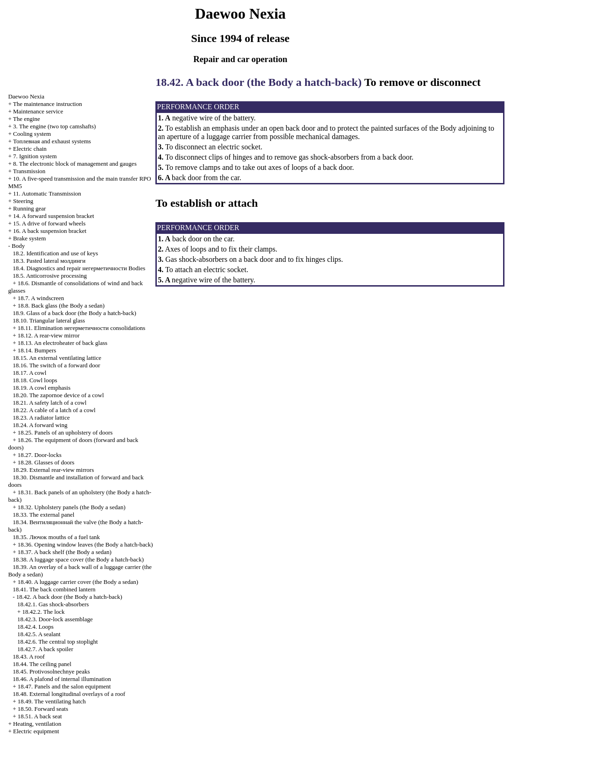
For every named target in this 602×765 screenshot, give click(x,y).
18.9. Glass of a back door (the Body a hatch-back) (74, 312)
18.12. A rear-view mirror (49, 335)
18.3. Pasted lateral (49, 260)
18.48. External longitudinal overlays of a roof (69, 693)
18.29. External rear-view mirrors (53, 469)
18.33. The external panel (43, 514)
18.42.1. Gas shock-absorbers (53, 604)
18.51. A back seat (40, 716)
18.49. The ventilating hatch (52, 701)
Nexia (26, 96)
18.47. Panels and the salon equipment (64, 686)
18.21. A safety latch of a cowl (49, 402)
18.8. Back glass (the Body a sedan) (61, 305)
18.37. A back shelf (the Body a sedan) (65, 551)
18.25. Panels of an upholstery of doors (65, 432)
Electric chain (30, 148)
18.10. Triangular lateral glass (49, 320)
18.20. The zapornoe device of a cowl (58, 395)
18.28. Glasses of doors (46, 462)
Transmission (29, 171)
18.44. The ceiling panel (42, 663)
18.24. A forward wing (40, 424)
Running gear (29, 208)
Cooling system (32, 133)
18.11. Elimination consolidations (82, 327)
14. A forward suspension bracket (53, 215)
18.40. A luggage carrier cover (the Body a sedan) (78, 581)
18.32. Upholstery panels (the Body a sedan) (72, 507)
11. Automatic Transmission (47, 193)
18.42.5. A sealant (39, 634)
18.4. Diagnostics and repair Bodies (79, 268)
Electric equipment (36, 731)
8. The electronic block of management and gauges (75, 163)
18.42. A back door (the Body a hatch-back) (69, 596)
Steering (23, 200)
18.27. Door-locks (40, 454)
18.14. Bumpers (37, 350)
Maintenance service (38, 111)
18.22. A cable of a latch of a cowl (54, 410)
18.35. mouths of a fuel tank (56, 536)
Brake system (29, 238)
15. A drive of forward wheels (49, 223)
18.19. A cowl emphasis (41, 387)
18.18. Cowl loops (35, 380)
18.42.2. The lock (43, 611)
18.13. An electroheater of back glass (62, 342)
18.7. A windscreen (41, 298)
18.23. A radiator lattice (41, 417)
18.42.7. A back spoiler (45, 649)
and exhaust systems (52, 141)
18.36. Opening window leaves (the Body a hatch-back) (85, 544)
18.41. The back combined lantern (54, 589)
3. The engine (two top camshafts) (54, 126)
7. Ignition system (35, 156)
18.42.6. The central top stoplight (57, 641)
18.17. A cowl (29, 372)
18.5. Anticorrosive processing (50, 275)
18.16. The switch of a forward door (56, 365)
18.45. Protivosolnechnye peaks (51, 671)
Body (18, 245)
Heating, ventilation (37, 723)
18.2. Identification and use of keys (55, 253)
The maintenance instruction (47, 103)
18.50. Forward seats (43, 708)
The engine (26, 118)
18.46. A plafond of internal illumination (62, 678)
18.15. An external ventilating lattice (57, 357)
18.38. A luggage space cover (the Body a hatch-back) (78, 559)
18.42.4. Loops (35, 626)
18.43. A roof (29, 656)
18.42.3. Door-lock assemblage (55, 619)
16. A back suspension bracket (49, 230)
